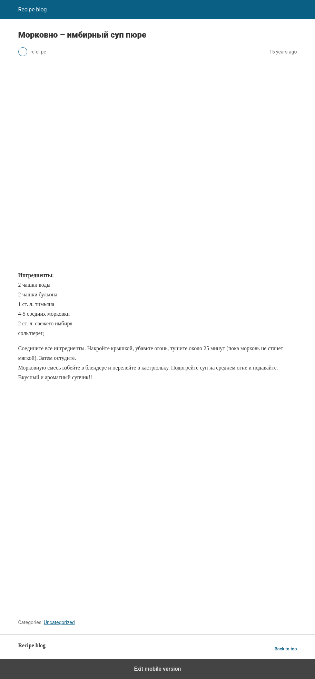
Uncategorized (59, 622)
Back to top (286, 648)
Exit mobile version (157, 669)
